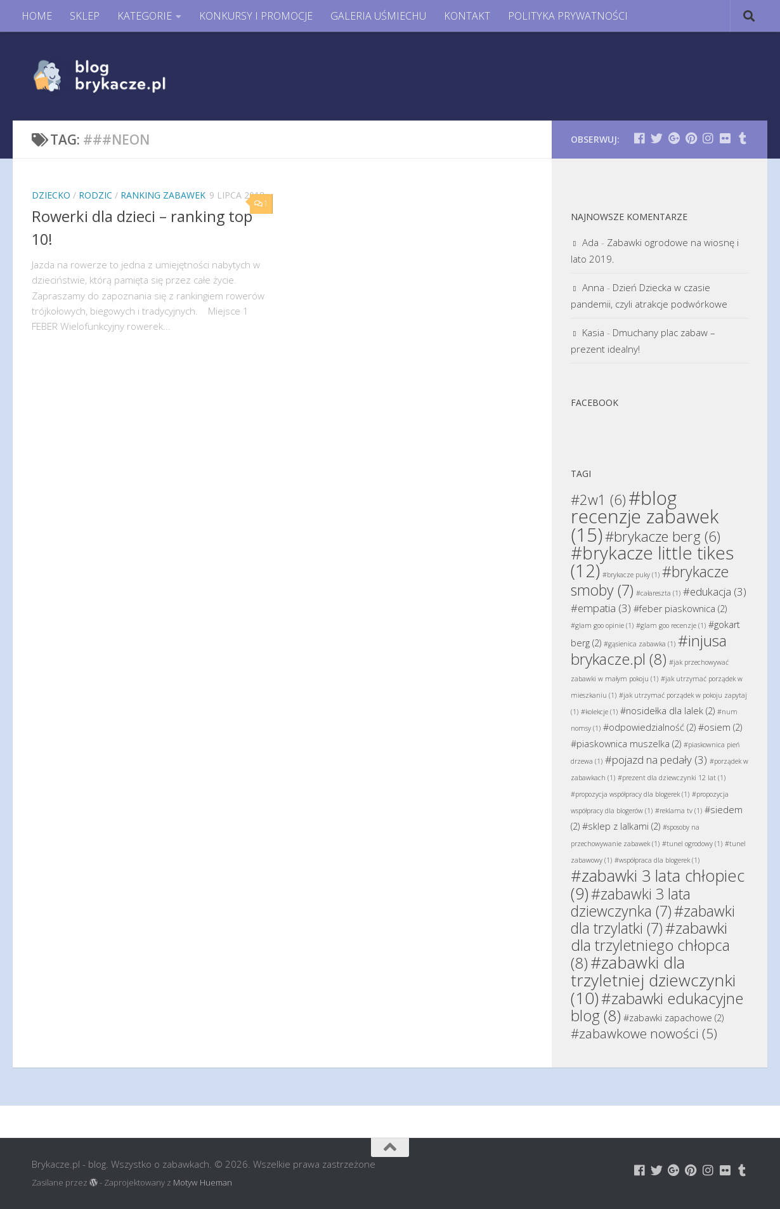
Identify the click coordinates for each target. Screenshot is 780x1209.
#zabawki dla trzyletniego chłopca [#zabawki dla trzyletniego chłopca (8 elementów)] (650, 945)
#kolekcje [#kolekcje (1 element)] (599, 711)
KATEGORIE (144, 16)
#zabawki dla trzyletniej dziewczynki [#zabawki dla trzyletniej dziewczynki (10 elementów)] (653, 980)
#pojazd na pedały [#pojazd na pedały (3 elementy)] (656, 759)
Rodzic (95, 195)
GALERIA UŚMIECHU (378, 16)
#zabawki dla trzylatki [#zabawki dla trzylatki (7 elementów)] (653, 919)
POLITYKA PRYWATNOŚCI (568, 16)
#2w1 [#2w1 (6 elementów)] (598, 499)
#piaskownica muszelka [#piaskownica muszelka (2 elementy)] (626, 744)
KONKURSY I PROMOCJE (256, 16)
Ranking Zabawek (162, 195)
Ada (590, 242)
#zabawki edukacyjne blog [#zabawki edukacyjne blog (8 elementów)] (657, 1007)
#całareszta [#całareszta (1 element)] (658, 593)
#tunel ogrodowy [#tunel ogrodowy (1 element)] (692, 843)
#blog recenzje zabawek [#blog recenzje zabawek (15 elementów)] (644, 516)
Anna (593, 287)
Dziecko (51, 195)
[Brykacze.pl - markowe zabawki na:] (640, 138)
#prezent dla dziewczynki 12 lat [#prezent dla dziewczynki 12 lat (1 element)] (671, 777)
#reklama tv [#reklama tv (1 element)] (678, 810)
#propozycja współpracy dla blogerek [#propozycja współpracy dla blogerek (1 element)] (630, 794)
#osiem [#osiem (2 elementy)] (720, 727)
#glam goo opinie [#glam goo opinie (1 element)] (602, 625)
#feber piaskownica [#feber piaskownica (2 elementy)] (680, 609)
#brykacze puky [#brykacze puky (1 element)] (631, 574)
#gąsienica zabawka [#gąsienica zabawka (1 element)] (639, 643)
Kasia (593, 332)
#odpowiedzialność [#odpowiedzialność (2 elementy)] (649, 727)
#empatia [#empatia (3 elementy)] (601, 608)
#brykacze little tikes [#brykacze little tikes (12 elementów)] (652, 561)
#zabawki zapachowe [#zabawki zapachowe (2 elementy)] (673, 1018)
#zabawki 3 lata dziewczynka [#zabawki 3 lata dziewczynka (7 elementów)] (631, 902)
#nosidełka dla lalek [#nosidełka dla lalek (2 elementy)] (667, 711)
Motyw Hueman (202, 1182)
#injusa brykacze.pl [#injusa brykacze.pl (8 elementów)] (649, 649)
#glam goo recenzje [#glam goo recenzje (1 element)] (671, 625)
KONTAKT (467, 16)
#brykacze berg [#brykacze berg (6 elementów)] (662, 536)
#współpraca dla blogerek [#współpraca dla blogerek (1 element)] (656, 860)
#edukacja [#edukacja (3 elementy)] (714, 591)
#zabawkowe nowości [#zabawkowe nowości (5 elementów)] (644, 1033)
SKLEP (85, 16)
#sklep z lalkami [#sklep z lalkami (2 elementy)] (621, 826)
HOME (37, 16)
